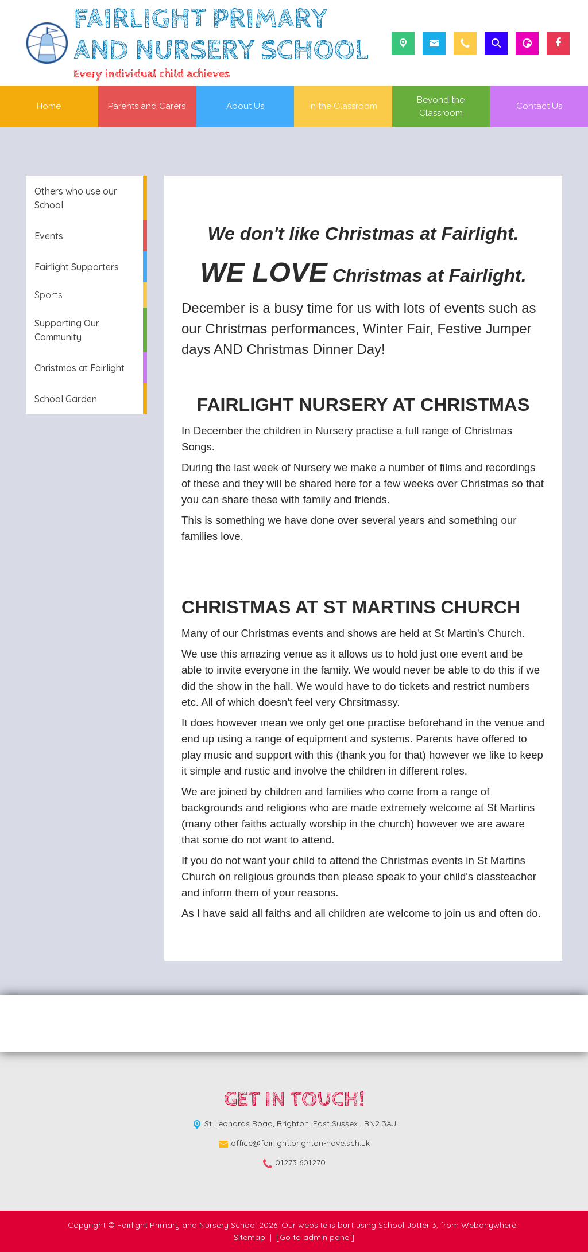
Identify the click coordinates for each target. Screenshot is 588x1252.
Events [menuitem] (48, 236)
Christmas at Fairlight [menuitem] (79, 368)
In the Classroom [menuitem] (343, 106)
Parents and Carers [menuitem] (146, 106)
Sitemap (249, 1237)
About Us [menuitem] (245, 106)
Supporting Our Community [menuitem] (66, 330)
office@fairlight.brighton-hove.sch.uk (300, 1143)
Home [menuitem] (49, 106)
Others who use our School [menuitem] (75, 198)
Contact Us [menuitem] (539, 106)
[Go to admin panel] (315, 1237)
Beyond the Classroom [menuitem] (441, 106)
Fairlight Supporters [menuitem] (76, 267)
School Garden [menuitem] (65, 399)
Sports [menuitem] (48, 295)
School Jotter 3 (407, 1225)
